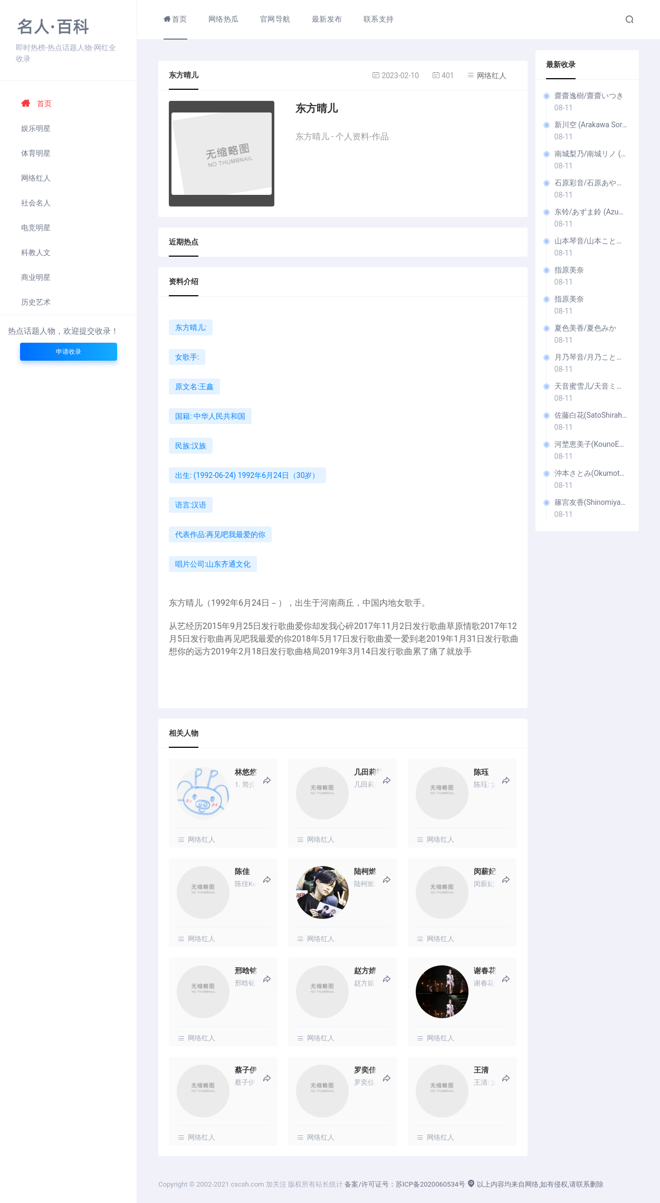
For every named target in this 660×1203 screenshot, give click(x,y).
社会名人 (36, 203)
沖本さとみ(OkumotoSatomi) (591, 473)
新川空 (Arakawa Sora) (591, 124)
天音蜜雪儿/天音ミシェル (591, 386)
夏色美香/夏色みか (585, 328)
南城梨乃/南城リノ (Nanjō (591, 153)
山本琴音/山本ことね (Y (591, 241)
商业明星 (36, 277)
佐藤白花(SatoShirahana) (591, 415)
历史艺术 (36, 302)
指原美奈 (569, 270)
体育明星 (36, 153)
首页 (36, 103)
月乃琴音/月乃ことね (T (591, 357)
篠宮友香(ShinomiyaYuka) (591, 502)
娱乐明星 (36, 128)
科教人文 (36, 252)
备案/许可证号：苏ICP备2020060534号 (405, 1184)
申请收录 (68, 351)
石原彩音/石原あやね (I (591, 182)
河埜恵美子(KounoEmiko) (591, 444)
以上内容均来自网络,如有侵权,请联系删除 (535, 1184)
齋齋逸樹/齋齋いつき (589, 95)
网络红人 (36, 178)
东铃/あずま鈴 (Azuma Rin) (591, 212)
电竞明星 (36, 227)
